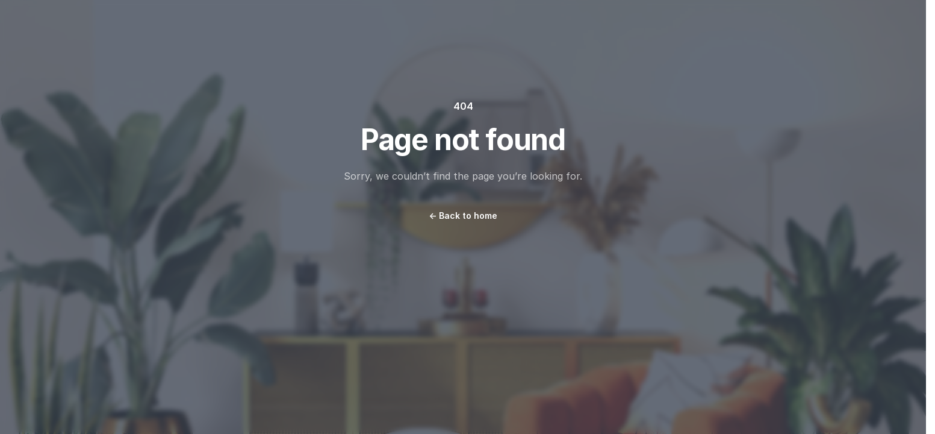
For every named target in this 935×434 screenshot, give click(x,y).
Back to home (463, 215)
